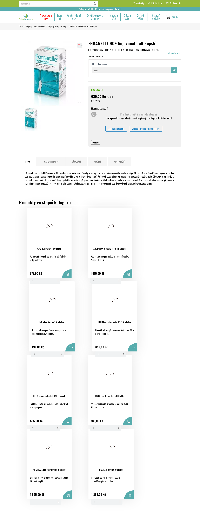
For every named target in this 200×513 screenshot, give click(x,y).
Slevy (76, 463)
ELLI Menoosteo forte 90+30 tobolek (156, 250)
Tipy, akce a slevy (46, 17)
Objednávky (135, 468)
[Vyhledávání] (58, 4)
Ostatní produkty (156, 17)
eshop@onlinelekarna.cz (30, 490)
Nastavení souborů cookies (134, 492)
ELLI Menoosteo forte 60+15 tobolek (38, 324)
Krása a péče (127, 17)
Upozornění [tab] (119, 161)
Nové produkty (80, 468)
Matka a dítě (114, 17)
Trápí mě (59, 17)
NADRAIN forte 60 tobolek (156, 322)
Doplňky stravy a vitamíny (95, 17)
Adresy (133, 478)
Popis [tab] (27, 161)
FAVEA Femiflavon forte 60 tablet (78, 322)
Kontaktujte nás (109, 482)
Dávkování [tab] (76, 161)
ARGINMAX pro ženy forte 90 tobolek (117, 324)
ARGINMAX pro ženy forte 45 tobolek (78, 250)
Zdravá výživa (140, 17)
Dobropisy (134, 473)
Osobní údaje (135, 463)
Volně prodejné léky (74, 17)
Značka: (91, 56)
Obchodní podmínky (111, 463)
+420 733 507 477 (27, 484)
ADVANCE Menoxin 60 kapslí (38, 248)
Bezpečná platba (109, 468)
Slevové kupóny (136, 484)
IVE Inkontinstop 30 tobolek (117, 248)
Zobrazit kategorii (116, 128)
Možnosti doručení (99, 108)
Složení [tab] (97, 161)
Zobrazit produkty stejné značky (145, 128)
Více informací (174, 53)
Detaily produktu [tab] (51, 161)
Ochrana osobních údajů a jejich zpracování (113, 475)
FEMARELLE (99, 56)
